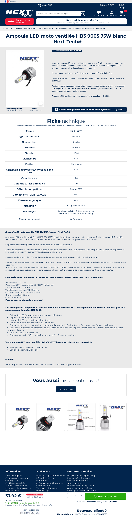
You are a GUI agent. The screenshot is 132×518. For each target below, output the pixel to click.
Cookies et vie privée (15, 483)
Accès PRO (45, 5)
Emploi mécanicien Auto (79, 478)
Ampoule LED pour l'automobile (17, 28)
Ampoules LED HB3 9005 (43, 28)
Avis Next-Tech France (16, 485)
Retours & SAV (107, 5)
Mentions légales (13, 475)
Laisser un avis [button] (66, 389)
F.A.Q (122, 5)
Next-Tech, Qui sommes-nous (50, 475)
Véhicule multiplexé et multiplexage (47, 489)
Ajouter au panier (105, 496)
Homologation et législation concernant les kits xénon (80, 486)
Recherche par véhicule (19, 21)
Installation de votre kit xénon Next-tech (78, 481)
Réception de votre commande (45, 479)
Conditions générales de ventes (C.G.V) (16, 479)
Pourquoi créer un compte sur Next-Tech (18, 489)
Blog (122, 7)
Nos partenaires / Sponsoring (81, 475)
